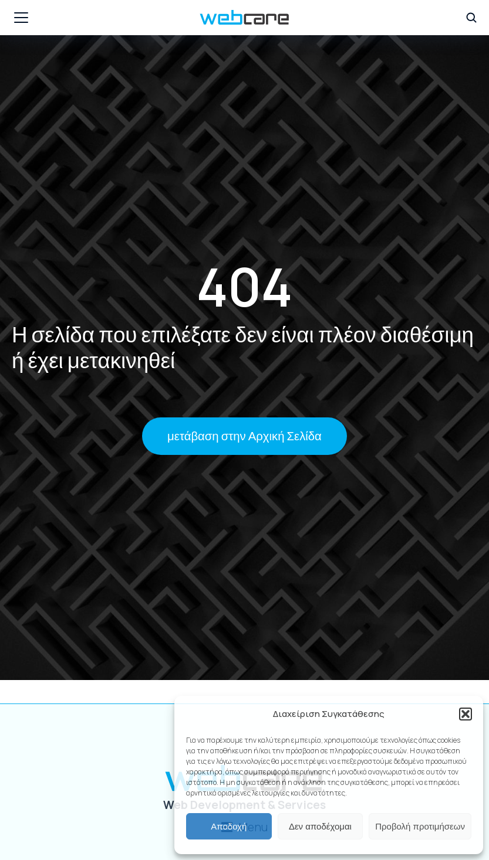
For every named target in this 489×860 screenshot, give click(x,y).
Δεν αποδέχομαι (320, 826)
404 (244, 286)
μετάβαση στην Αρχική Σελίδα (244, 436)
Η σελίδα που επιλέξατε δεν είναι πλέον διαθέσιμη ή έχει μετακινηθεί (243, 346)
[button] (465, 714)
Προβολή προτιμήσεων (420, 826)
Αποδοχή (229, 826)
